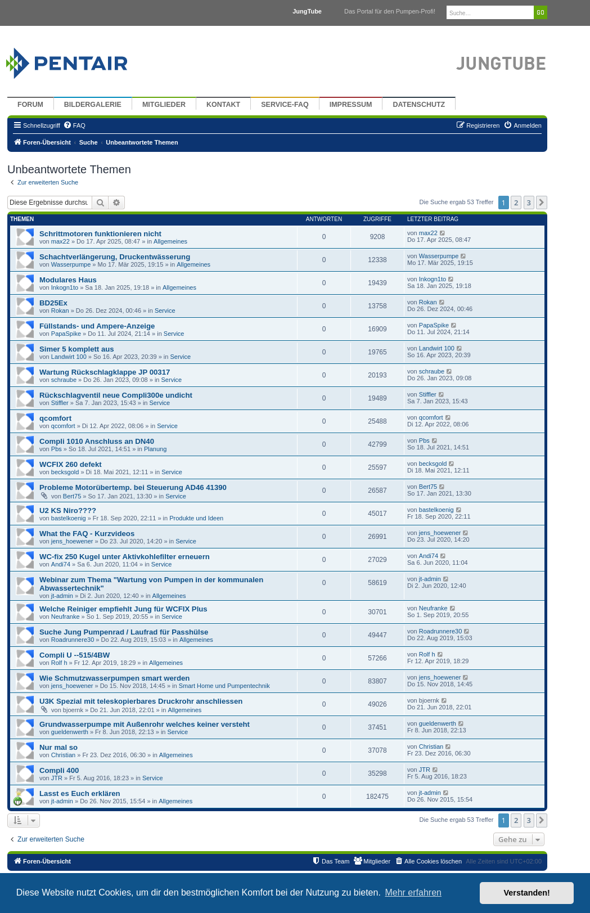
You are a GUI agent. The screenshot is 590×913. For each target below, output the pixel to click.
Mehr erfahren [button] (413, 892)
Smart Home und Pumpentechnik (224, 685)
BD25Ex (53, 303)
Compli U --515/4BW (74, 655)
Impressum (351, 105)
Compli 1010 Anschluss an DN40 (96, 441)
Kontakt (223, 105)
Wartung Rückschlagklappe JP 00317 (104, 372)
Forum (30, 105)
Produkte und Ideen (196, 518)
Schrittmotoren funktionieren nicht (100, 234)
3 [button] (529, 202)
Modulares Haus (68, 280)
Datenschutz (419, 105)
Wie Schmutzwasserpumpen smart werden (114, 678)
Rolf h (59, 662)
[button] (541, 202)
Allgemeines (170, 241)
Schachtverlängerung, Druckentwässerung (114, 257)
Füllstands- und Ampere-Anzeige (97, 326)
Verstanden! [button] (527, 892)
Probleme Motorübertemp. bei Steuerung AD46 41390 (133, 487)
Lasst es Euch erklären (79, 793)
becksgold (65, 472)
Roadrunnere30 (72, 639)
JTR (56, 778)
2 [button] (516, 202)
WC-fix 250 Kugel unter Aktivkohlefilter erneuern (124, 556)
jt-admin (62, 595)
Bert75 (72, 496)
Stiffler (60, 402)
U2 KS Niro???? (67, 510)
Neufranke (65, 616)
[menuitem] (74, 125)
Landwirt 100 (69, 356)
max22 (60, 241)
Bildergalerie (92, 105)
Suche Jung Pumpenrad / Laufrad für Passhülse (123, 632)
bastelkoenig (68, 518)
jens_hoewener (72, 541)
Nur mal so (58, 747)
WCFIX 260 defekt (70, 464)
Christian (63, 755)
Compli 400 (59, 770)
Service (165, 310)
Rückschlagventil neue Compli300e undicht (115, 395)
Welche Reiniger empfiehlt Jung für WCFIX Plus (123, 609)
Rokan (60, 310)
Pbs (56, 449)
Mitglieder (164, 105)
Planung (155, 449)
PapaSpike (66, 333)
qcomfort (55, 418)
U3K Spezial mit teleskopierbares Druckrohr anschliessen (140, 701)
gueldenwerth (69, 731)
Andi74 (60, 564)
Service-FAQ (285, 105)
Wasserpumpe (71, 264)
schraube (63, 379)
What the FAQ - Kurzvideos (86, 533)
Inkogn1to (64, 287)
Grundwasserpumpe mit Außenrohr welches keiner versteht (144, 724)
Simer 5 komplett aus (76, 349)
